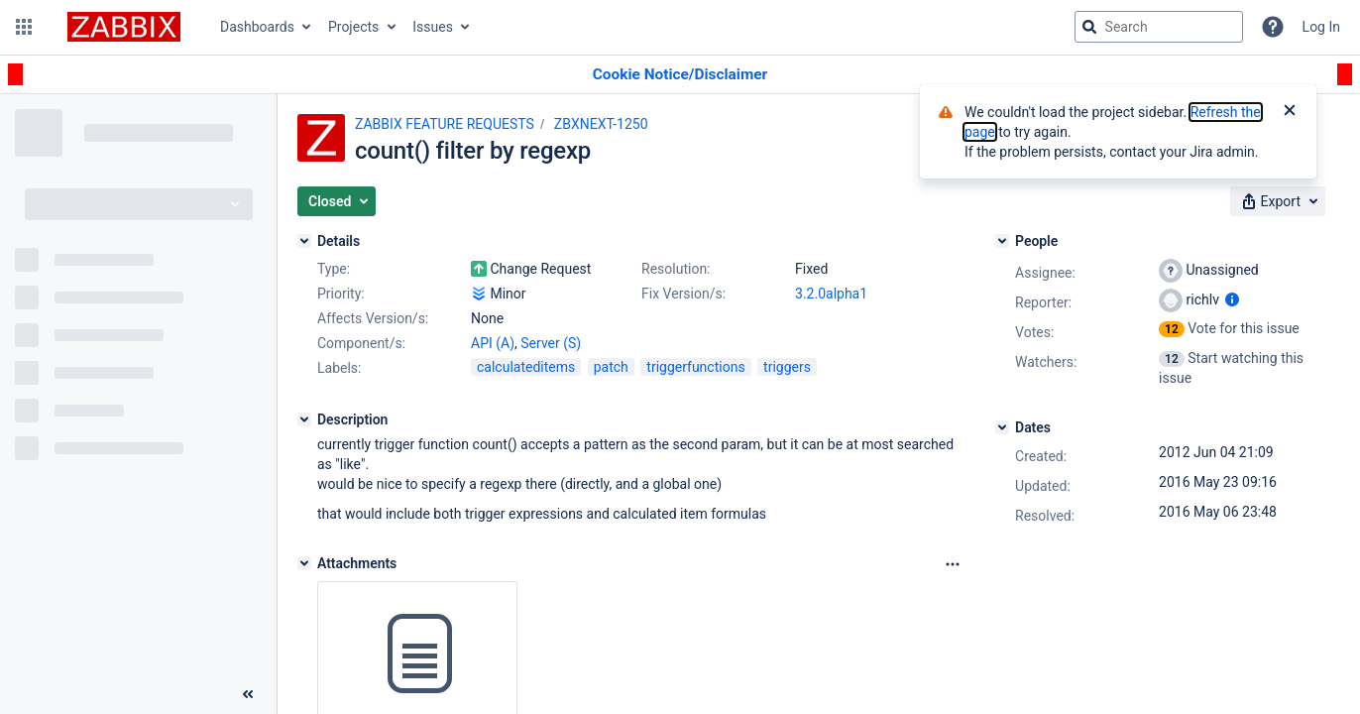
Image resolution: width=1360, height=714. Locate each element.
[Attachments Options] (952, 564)
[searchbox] (1159, 27)
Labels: (339, 368)
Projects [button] (353, 27)
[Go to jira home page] (123, 27)
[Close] (1290, 112)
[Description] (304, 419)
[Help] (1273, 27)
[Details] (304, 241)
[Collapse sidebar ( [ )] (248, 694)
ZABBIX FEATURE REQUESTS (444, 124)
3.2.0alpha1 (831, 293)
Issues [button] (432, 27)
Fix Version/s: (683, 293)
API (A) (492, 343)
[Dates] (1002, 427)
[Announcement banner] (680, 75)
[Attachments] (304, 563)
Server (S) (550, 343)
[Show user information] (1232, 299)
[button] (24, 27)
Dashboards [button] (257, 27)
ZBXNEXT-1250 (601, 124)
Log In (1321, 27)
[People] (1002, 241)
